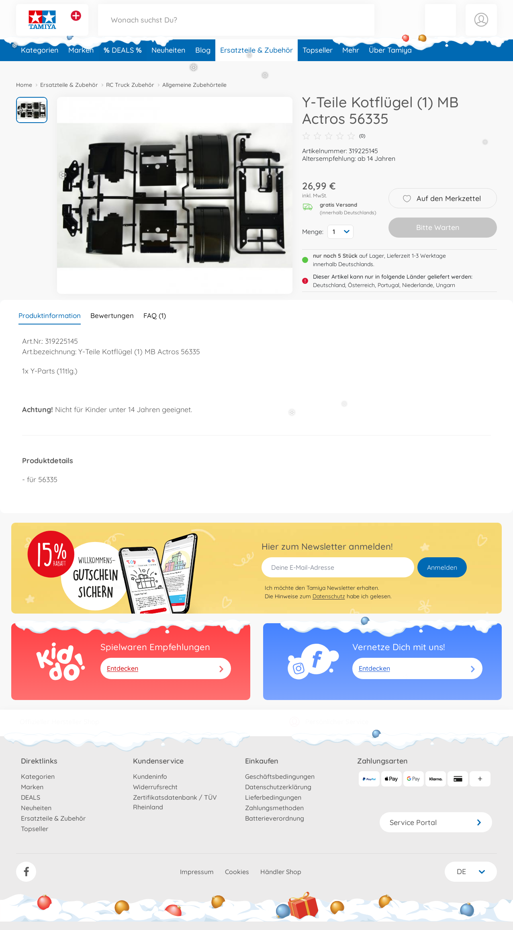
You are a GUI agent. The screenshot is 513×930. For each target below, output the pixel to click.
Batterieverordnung (274, 818)
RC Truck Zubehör (130, 84)
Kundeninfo (150, 776)
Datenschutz (329, 596)
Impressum (197, 872)
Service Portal (436, 822)
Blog (203, 61)
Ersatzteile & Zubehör (256, 61)
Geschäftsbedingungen (280, 776)
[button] (440, 25)
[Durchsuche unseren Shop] (236, 25)
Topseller (317, 61)
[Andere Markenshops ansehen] (76, 21)
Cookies (237, 872)
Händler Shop (280, 872)
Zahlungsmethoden (274, 808)
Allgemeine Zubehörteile (194, 84)
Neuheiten (168, 61)
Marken (81, 61)
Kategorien (40, 61)
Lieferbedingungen (273, 797)
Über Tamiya (390, 61)
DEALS (124, 61)
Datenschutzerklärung (278, 787)
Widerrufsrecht (155, 787)
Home (24, 84)
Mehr (350, 61)
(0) (333, 136)
